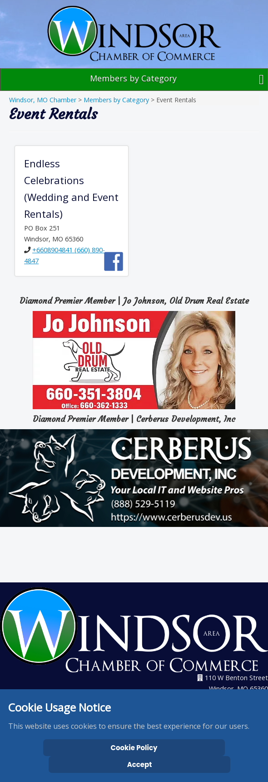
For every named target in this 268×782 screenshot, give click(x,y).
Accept (139, 764)
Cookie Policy (134, 747)
